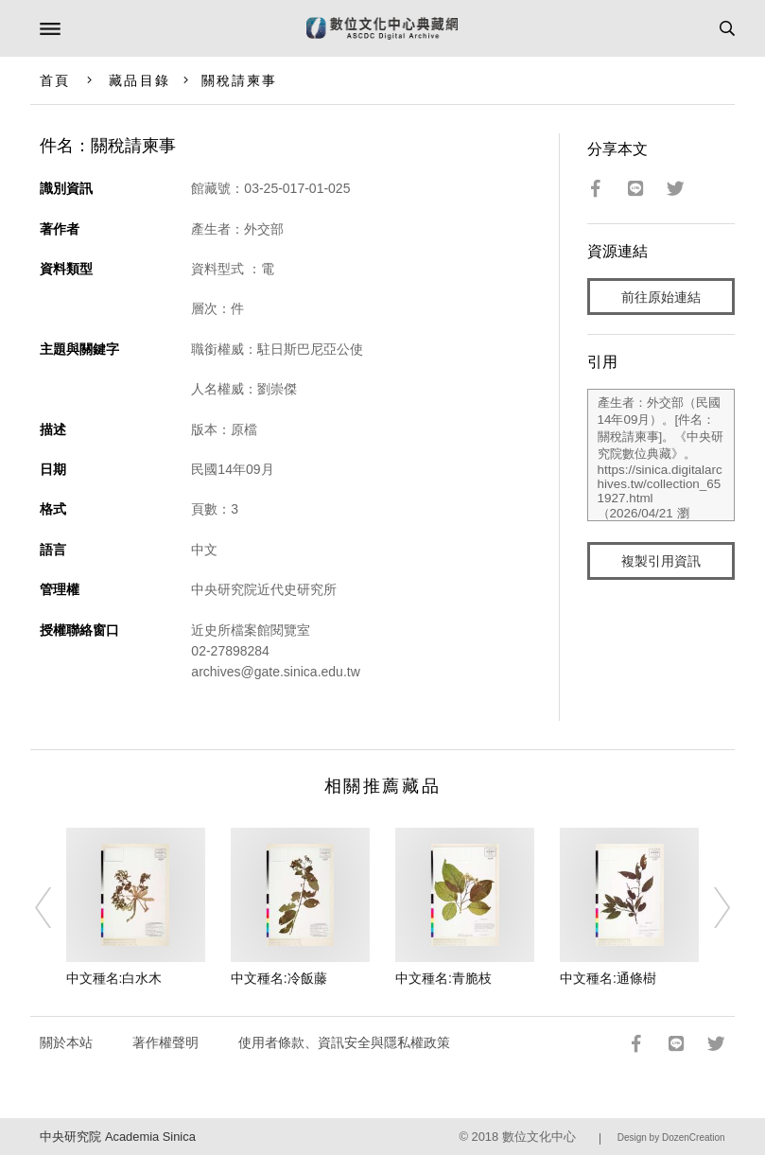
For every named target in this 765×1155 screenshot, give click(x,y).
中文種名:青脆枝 (443, 978)
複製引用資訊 (661, 561)
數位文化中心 (539, 1136)
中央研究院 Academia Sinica (117, 1136)
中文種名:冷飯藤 (279, 978)
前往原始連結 (661, 297)
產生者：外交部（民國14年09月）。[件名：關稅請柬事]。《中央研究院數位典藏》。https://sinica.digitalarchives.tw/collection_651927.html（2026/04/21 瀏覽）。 (661, 455)
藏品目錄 (139, 80)
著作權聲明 (165, 1042)
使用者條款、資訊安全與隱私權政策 (344, 1042)
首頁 (55, 80)
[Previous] (56, 908)
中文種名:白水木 (114, 978)
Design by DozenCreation (671, 1137)
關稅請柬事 (239, 80)
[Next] (709, 908)
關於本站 (66, 1042)
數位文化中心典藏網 (382, 28)
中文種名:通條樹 (608, 978)
